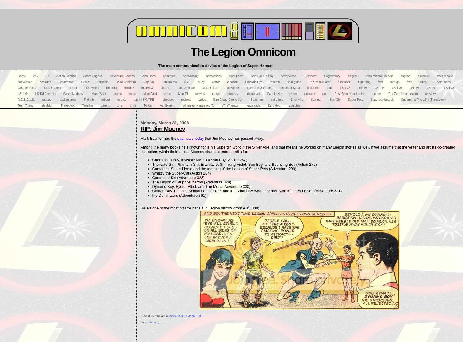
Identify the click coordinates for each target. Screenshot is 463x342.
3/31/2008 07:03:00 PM (185, 315)
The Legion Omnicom (243, 51)
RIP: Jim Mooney (163, 128)
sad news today (190, 138)
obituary (154, 322)
